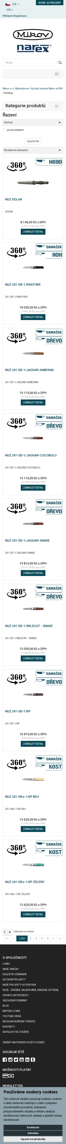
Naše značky (11, 969)
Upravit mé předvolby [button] (33, 1139)
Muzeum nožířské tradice (19, 1021)
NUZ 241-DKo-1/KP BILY (22, 796)
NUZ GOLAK (13, 199)
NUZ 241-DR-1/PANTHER (22, 284)
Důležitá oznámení (14, 974)
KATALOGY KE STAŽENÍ (16, 1032)
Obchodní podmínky (15, 1000)
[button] (16, 4)
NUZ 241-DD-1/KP (17, 711)
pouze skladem (15, 130)
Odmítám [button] (33, 1133)
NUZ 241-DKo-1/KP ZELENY (25, 882)
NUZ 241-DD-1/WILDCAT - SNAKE (29, 626)
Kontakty (9, 1026)
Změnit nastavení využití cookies (24, 1042)
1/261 (23, 938)
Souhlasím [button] (33, 1127)
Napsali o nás (11, 1011)
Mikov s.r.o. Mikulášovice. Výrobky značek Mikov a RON (32, 88)
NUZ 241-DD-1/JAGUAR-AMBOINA (29, 370)
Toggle (60, 105)
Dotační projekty (14, 979)
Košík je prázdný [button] (50, 2)
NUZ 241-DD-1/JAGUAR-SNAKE (27, 540)
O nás (6, 963)
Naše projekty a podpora (19, 984)
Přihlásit (7, 15)
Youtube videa (12, 1016)
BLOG (6, 1005)
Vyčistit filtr (33, 141)
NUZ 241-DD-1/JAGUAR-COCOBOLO (31, 455)
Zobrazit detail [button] (33, 231)
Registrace (20, 15)
